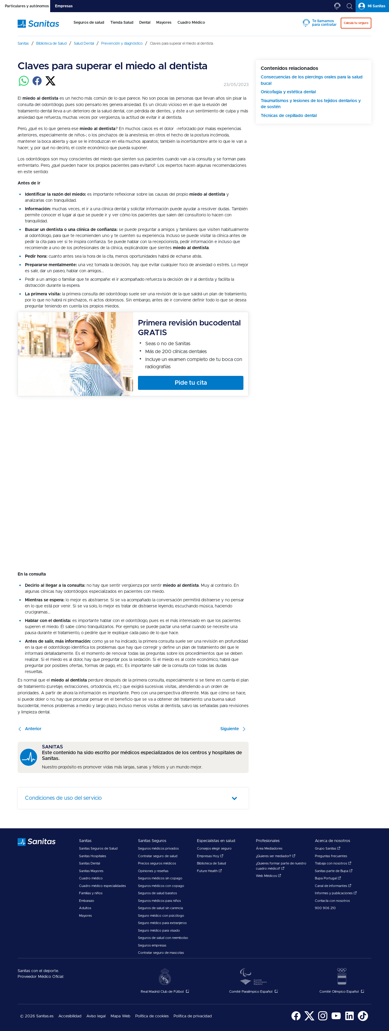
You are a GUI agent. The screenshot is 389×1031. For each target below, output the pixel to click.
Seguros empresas (152, 945)
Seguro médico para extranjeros (162, 923)
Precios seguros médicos (157, 863)
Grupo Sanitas (327, 848)
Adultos (85, 908)
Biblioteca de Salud (211, 863)
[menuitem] (88, 27)
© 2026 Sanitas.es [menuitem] (36, 1016)
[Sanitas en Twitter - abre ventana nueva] (309, 1020)
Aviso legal (96, 1016)
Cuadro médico (91, 878)
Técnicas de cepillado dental (289, 116)
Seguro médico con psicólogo (161, 915)
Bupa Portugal (328, 878)
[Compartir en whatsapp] (24, 84)
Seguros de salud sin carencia (160, 908)
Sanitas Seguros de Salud (98, 848)
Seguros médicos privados (158, 848)
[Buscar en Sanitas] (349, 6)
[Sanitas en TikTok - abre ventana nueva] (363, 1020)
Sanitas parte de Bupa (334, 871)
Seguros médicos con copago (161, 886)
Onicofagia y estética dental (288, 92)
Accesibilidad (69, 1016)
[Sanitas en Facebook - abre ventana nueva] (296, 1020)
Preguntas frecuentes (331, 856)
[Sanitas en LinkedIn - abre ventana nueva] (349, 1020)
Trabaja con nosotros (333, 863)
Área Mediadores (269, 848)
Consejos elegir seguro (214, 848)
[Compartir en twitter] (50, 84)
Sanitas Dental (89, 863)
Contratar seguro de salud (157, 856)
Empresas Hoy (210, 856)
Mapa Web (120, 1016)
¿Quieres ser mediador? (275, 856)
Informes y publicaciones (336, 893)
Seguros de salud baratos (157, 893)
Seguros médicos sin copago (160, 878)
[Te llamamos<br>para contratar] (337, 6)
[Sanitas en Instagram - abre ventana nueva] (323, 1020)
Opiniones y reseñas (153, 871)
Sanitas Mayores (91, 871)
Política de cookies (152, 1016)
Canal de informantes (333, 886)
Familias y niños (90, 893)
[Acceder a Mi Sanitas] (372, 6)
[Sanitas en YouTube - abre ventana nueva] (336, 1020)
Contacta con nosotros (332, 900)
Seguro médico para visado (159, 930)
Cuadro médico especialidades (102, 886)
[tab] (25, 6)
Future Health (209, 871)
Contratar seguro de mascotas (161, 952)
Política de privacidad (193, 1016)
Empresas (64, 6)
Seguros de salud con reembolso (163, 938)
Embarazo (86, 900)
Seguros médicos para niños (159, 900)
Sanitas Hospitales (92, 856)
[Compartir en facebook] (37, 84)
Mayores (85, 915)
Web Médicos (268, 876)
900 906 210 (325, 908)
